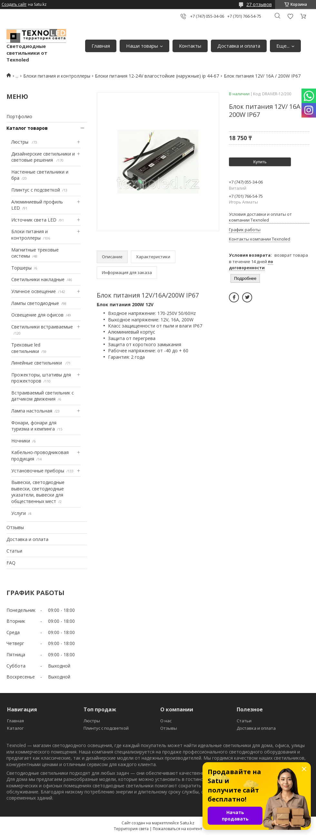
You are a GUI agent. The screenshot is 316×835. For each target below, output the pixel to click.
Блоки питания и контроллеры (56, 76)
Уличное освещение (33, 291)
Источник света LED (33, 220)
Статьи (14, 551)
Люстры (20, 142)
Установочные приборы (37, 471)
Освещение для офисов (37, 315)
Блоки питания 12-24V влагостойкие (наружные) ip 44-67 (157, 76)
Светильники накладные (37, 279)
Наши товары (142, 46)
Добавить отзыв (290, 16)
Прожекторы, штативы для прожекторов (41, 378)
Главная (101, 46)
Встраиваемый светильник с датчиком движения (42, 396)
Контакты (190, 46)
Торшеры (21, 268)
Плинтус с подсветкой (35, 190)
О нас (166, 721)
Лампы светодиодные (35, 303)
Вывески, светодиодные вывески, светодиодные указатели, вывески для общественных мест (37, 491)
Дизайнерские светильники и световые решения (43, 157)
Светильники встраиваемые (42, 327)
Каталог (15, 728)
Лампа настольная (31, 411)
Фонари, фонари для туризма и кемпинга (33, 426)
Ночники (20, 441)
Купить (259, 161)
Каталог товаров (27, 128)
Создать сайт (14, 4)
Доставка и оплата (238, 46)
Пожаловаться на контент (177, 828)
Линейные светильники (37, 363)
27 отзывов (259, 4)
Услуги (18, 513)
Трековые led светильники (25, 348)
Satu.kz (187, 823)
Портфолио (19, 116)
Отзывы (15, 527)
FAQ (10, 563)
